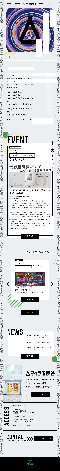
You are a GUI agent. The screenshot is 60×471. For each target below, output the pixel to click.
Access (50, 4)
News (41, 4)
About (9, 4)
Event (17, 4)
